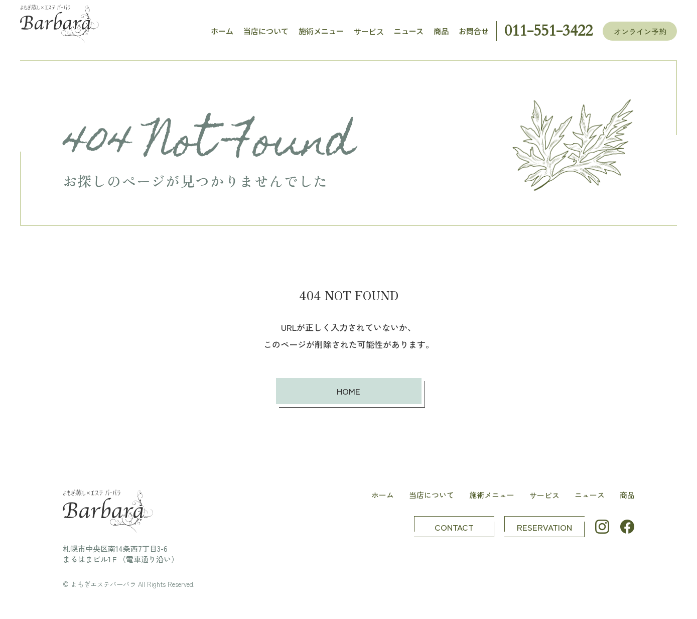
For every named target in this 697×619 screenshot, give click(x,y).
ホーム (222, 31)
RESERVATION (544, 527)
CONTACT (454, 527)
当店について (266, 31)
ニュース (409, 31)
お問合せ (474, 31)
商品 (441, 31)
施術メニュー (321, 31)
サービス (369, 31)
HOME (348, 391)
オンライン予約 (640, 31)
